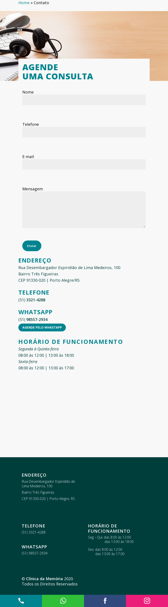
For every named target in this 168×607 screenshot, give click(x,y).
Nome (84, 97)
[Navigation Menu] (161, 9)
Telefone (84, 129)
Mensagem (84, 207)
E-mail (84, 162)
